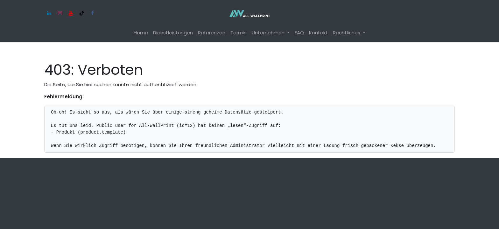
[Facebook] (92, 13)
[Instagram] (60, 13)
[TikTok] (81, 13)
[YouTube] (70, 13)
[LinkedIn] (49, 13)
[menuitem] (141, 33)
